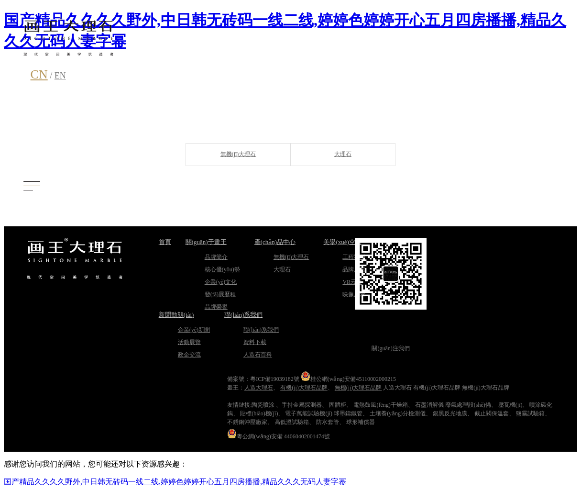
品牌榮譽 (216, 306)
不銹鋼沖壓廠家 (247, 422)
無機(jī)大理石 (238, 154)
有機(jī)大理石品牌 (304, 387)
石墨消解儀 (429, 404)
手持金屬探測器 (302, 404)
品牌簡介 (216, 257)
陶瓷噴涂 (263, 404)
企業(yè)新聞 (194, 329)
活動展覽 (189, 342)
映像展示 (353, 294)
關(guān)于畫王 (206, 241)
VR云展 (352, 281)
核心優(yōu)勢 (222, 269)
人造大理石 (258, 387)
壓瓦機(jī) (510, 404)
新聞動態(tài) (176, 314)
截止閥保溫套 (491, 413)
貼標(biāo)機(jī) (259, 413)
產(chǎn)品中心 (275, 241)
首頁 (165, 241)
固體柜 (337, 404)
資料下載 (254, 342)
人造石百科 (257, 354)
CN (39, 74)
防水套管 (327, 422)
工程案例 (353, 257)
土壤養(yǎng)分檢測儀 (398, 413)
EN (60, 75)
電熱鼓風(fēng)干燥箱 (380, 404)
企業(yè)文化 (221, 281)
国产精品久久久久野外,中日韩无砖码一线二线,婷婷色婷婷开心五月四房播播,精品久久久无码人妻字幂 (175, 482)
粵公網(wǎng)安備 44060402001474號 (278, 436)
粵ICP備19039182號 (274, 379)
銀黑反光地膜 (450, 413)
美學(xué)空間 (342, 241)
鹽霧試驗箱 (530, 413)
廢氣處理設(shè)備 (468, 404)
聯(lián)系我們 (243, 314)
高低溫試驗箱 (291, 422)
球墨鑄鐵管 (348, 413)
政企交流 (189, 354)
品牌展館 (353, 269)
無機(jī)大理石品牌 (358, 387)
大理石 (342, 154)
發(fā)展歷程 (220, 294)
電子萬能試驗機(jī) (308, 413)
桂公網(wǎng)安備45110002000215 (348, 379)
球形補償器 (360, 422)
